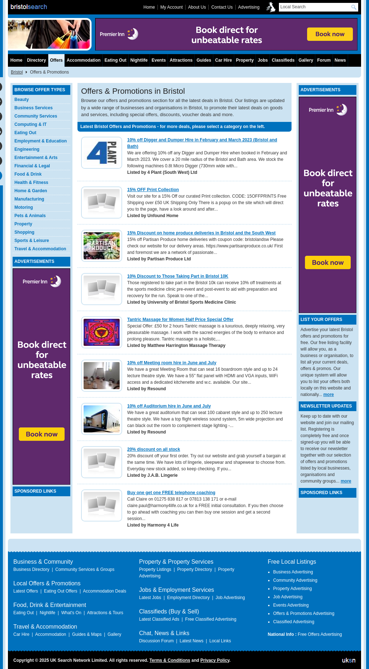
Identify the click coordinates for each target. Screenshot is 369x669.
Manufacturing (29, 199)
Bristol (17, 72)
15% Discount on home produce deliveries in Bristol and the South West (201, 233)
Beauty (21, 99)
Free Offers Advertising (320, 634)
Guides (203, 60)
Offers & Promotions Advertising (303, 613)
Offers (56, 60)
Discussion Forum (156, 640)
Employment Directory (188, 597)
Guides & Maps (87, 634)
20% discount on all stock (153, 449)
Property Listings (155, 569)
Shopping (24, 232)
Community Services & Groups (84, 569)
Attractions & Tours (105, 612)
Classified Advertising (293, 621)
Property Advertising (292, 588)
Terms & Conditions (170, 660)
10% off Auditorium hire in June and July (169, 406)
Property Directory (194, 569)
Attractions (181, 60)
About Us (197, 7)
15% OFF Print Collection (153, 189)
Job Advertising (230, 597)
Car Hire (223, 60)
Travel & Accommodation (40, 248)
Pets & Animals (30, 215)
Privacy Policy (215, 660)
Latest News (191, 640)
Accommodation (84, 60)
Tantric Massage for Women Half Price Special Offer (180, 319)
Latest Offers (25, 591)
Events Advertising (291, 605)
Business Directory (31, 569)
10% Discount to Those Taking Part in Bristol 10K (177, 276)
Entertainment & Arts (36, 157)
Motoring (23, 207)
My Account (171, 7)
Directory (36, 60)
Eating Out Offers (60, 591)
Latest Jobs (150, 597)
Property (23, 223)
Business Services (33, 107)
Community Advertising (295, 580)
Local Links (220, 640)
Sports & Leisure (31, 240)
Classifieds (283, 60)
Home (16, 60)
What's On (71, 612)
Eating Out (25, 132)
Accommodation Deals (104, 591)
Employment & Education (40, 141)
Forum (323, 60)
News (340, 60)
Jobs (263, 60)
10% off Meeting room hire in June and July (171, 362)
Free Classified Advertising (210, 619)
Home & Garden (30, 190)
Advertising (248, 7)
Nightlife (139, 60)
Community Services (35, 116)
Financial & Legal (32, 165)
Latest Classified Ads (159, 619)
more (328, 394)
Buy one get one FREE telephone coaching (171, 492)
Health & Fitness (31, 182)
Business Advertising (293, 572)
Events (159, 60)
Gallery (306, 60)
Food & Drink (27, 174)
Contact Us (221, 7)
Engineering (26, 149)
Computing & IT (30, 124)
